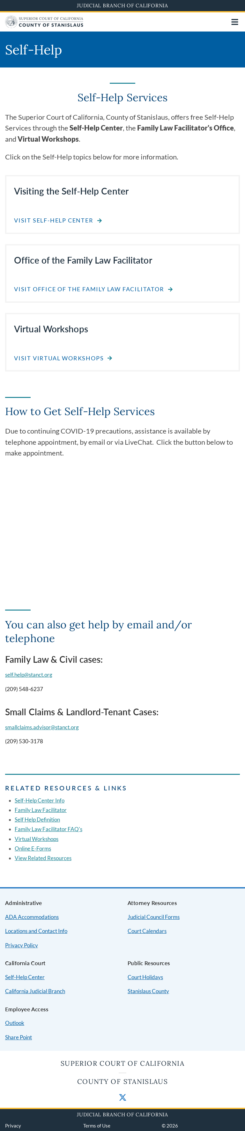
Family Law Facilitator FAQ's (48, 829)
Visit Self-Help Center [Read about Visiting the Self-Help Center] (53, 220)
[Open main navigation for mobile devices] (234, 22)
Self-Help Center (25, 977)
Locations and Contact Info (36, 931)
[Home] (44, 26)
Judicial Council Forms (154, 917)
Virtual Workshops (36, 839)
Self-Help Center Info (39, 800)
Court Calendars (147, 931)
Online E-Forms (33, 848)
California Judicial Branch (35, 991)
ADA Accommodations (32, 917)
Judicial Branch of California (122, 5)
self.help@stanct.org (28, 674)
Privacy (13, 1125)
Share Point (18, 1037)
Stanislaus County (148, 991)
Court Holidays (145, 977)
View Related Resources (43, 858)
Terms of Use (96, 1125)
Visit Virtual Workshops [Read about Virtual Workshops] (59, 358)
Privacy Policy (21, 945)
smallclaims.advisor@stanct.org (42, 727)
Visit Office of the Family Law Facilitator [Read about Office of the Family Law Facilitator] (89, 289)
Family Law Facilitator (41, 810)
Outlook (14, 1023)
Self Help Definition (37, 819)
